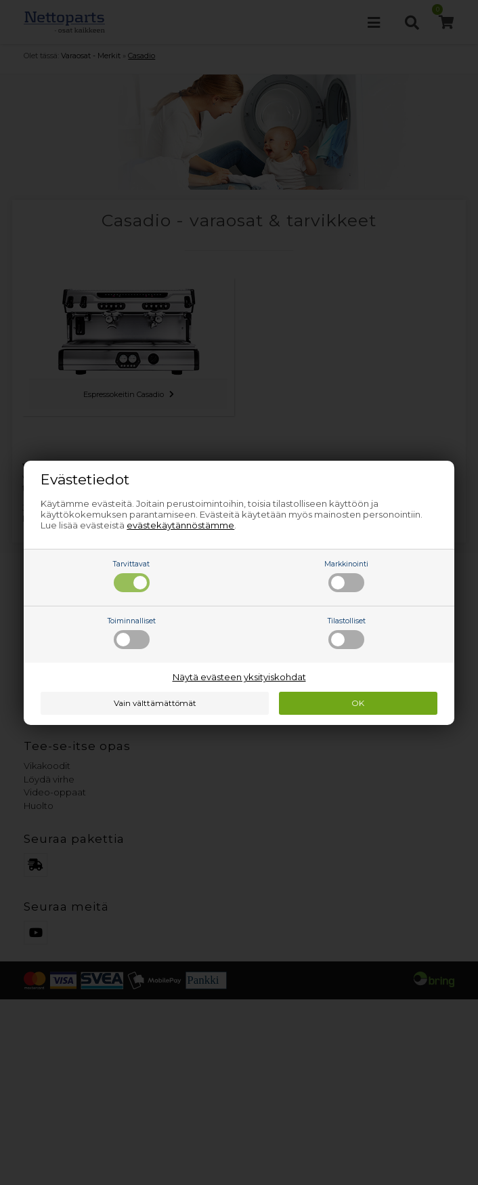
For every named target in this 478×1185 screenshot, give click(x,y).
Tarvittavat (131, 576)
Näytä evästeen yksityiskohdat (239, 676)
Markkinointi (346, 576)
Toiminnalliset (132, 633)
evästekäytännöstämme (180, 525)
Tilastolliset (347, 633)
